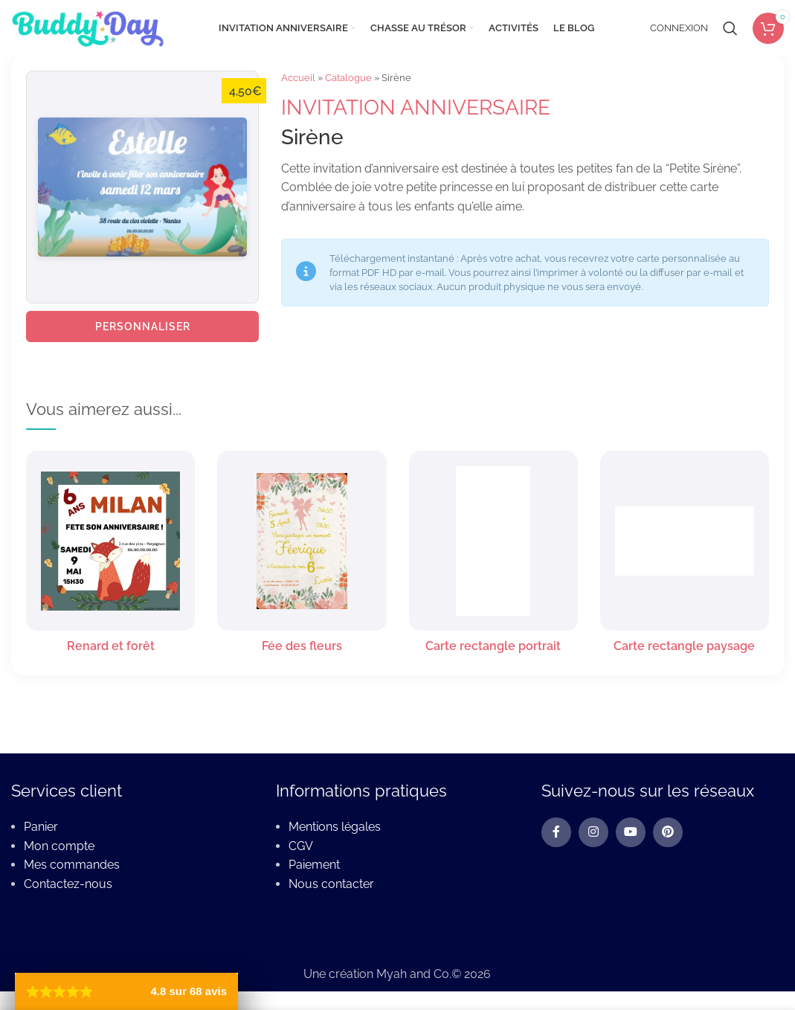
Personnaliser (142, 326)
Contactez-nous (68, 884)
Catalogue (348, 77)
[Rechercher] (730, 28)
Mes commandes (72, 865)
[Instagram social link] (593, 832)
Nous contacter (331, 884)
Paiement (314, 865)
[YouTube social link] (631, 832)
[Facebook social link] (556, 832)
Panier (41, 827)
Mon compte (59, 846)
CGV (301, 846)
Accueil (298, 77)
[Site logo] (87, 27)
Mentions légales (335, 827)
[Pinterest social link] (668, 832)
